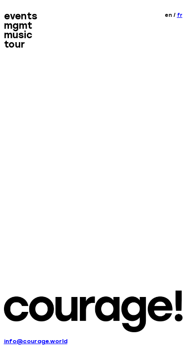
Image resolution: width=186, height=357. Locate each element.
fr (180, 15)
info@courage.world (35, 341)
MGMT (18, 26)
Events (20, 16)
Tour (14, 45)
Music (18, 35)
